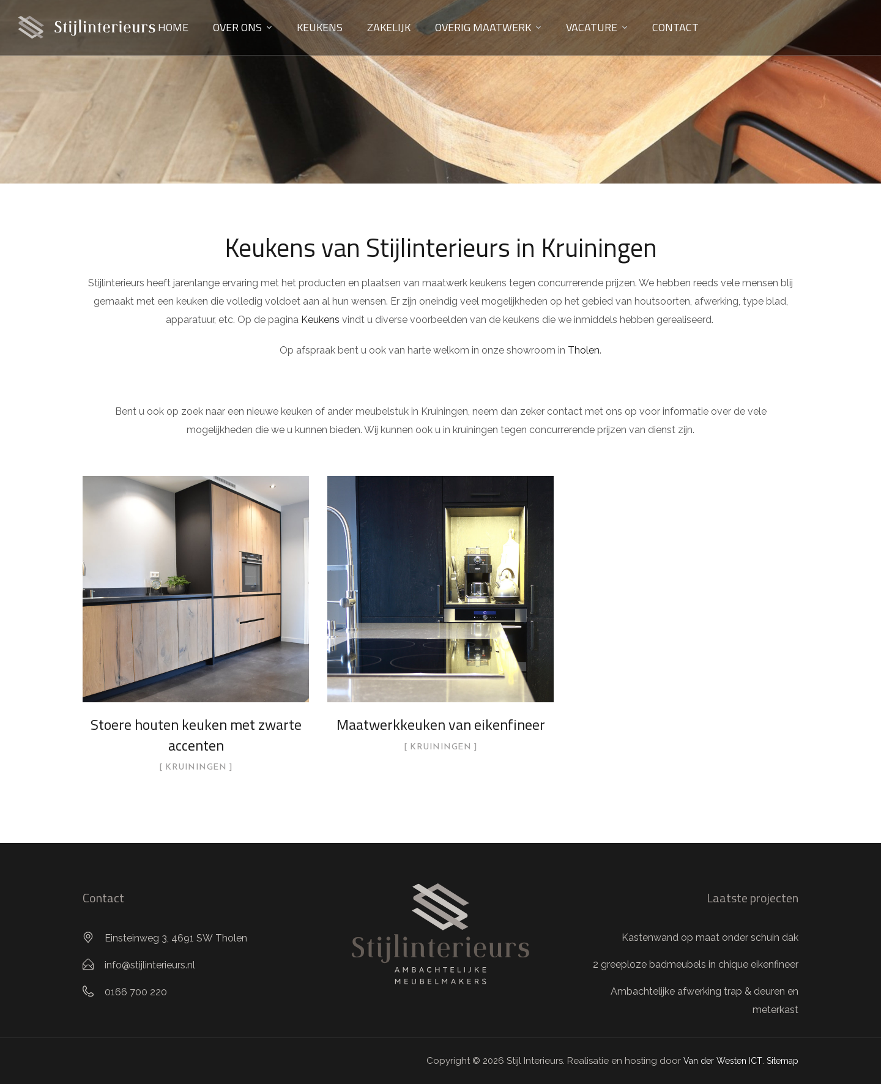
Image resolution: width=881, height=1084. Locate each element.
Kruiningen (195, 767)
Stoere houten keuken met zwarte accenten (196, 734)
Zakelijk (389, 27)
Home (173, 27)
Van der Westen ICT (722, 1061)
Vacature (591, 27)
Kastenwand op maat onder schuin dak (710, 937)
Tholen (584, 350)
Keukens (320, 27)
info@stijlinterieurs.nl (150, 965)
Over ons (237, 27)
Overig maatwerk (483, 27)
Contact (675, 27)
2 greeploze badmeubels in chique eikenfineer (695, 964)
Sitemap (782, 1061)
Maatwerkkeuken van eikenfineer (440, 724)
